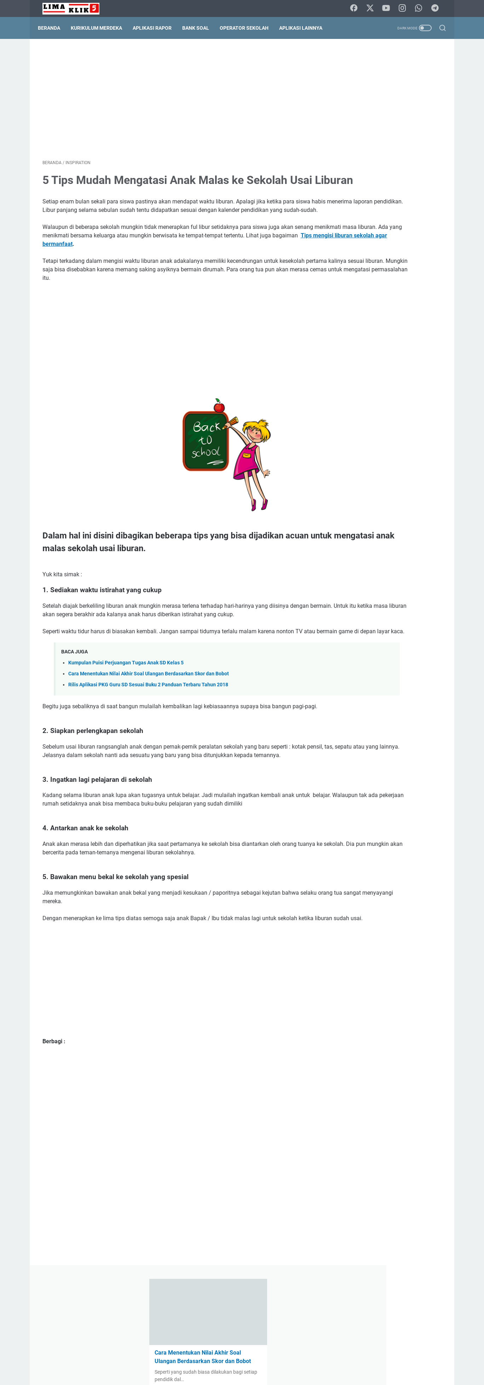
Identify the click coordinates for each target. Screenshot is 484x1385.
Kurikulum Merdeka (101, 28)
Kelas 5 (347, 544)
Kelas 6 (371, 544)
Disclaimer (220, 1359)
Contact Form (186, 1359)
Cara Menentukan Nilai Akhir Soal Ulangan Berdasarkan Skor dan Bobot (148, 720)
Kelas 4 (420, 531)
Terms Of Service (294, 1359)
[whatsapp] (421, 8)
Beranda (53, 28)
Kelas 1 (347, 531)
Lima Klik (252, 1374)
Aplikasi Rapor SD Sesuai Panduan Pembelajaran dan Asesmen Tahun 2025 (385, 234)
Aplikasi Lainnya (305, 28)
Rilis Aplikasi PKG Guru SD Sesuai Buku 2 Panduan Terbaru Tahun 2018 (148, 731)
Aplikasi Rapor (156, 28)
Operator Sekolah (248, 28)
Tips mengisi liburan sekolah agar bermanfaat (216, 273)
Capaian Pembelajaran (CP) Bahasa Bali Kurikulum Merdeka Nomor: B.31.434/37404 (386, 370)
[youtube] (389, 8)
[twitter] (373, 8)
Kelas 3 (396, 531)
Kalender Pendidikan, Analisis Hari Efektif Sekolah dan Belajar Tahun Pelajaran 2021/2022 (385, 747)
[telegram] (437, 8)
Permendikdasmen (408, 544)
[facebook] (357, 8)
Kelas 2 (371, 531)
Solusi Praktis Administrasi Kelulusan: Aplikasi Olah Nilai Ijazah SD (386, 183)
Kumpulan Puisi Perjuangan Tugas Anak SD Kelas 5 (126, 709)
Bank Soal (200, 28)
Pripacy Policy (253, 1359)
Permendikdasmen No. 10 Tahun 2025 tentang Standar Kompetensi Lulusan (384, 463)
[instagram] (405, 8)
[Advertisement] (176, 101)
